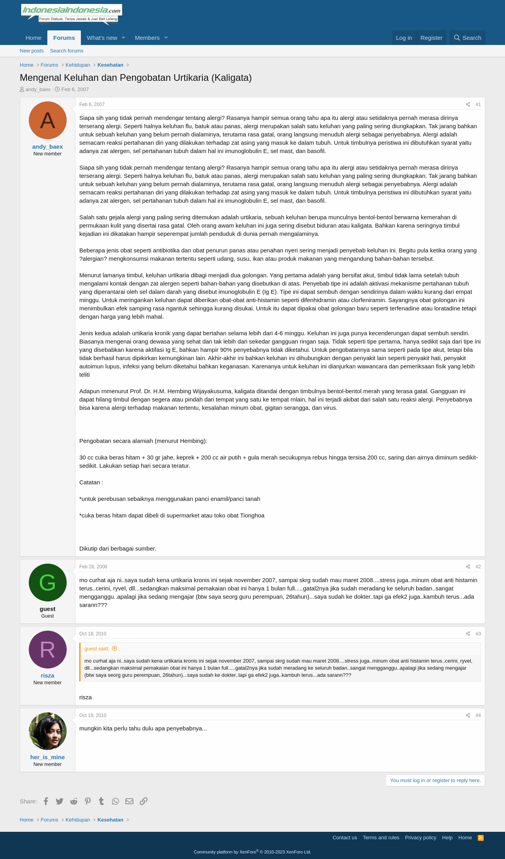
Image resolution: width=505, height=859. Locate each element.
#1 (478, 104)
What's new (102, 37)
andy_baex (38, 89)
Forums (64, 37)
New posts (32, 51)
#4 (478, 715)
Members (147, 37)
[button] (123, 37)
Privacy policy (420, 837)
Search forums (67, 51)
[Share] (468, 104)
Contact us (345, 837)
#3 (478, 634)
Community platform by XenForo (252, 852)
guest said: (96, 649)
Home (33, 37)
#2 (478, 567)
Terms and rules (381, 837)
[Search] (467, 37)
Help (447, 837)
